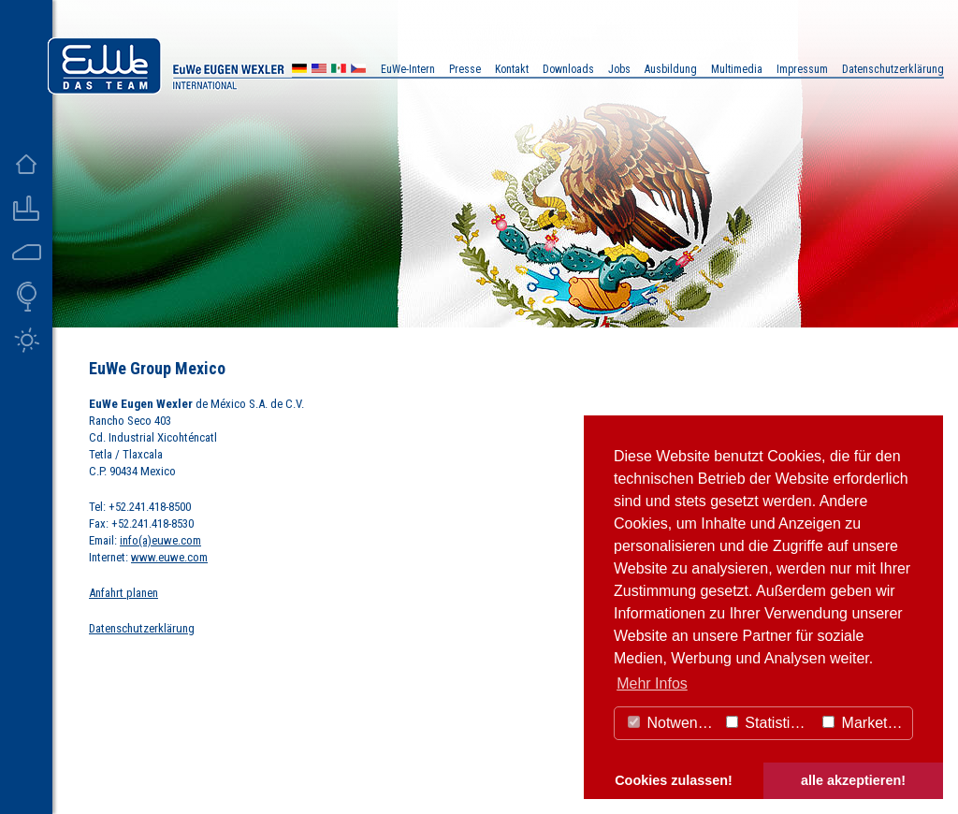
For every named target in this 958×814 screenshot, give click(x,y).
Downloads (568, 69)
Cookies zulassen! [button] (674, 780)
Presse (465, 69)
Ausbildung (671, 69)
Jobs (619, 69)
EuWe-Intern (408, 69)
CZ (358, 71)
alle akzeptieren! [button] (853, 780)
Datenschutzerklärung (142, 628)
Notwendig (673, 723)
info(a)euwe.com (160, 540)
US (319, 71)
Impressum (802, 69)
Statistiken (770, 723)
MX (338, 71)
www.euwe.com (169, 557)
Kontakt (512, 69)
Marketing (864, 723)
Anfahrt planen (123, 593)
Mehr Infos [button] (652, 683)
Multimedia (736, 69)
